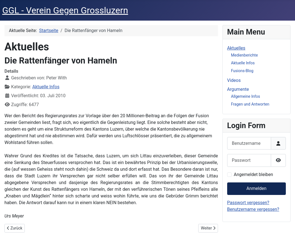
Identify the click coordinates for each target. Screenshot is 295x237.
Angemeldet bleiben (253, 174)
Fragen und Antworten (250, 104)
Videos (234, 80)
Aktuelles (236, 48)
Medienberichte (244, 55)
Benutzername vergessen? (253, 209)
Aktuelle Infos (45, 86)
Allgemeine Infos (245, 96)
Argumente (238, 89)
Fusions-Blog (242, 71)
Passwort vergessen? (248, 202)
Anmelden (256, 188)
